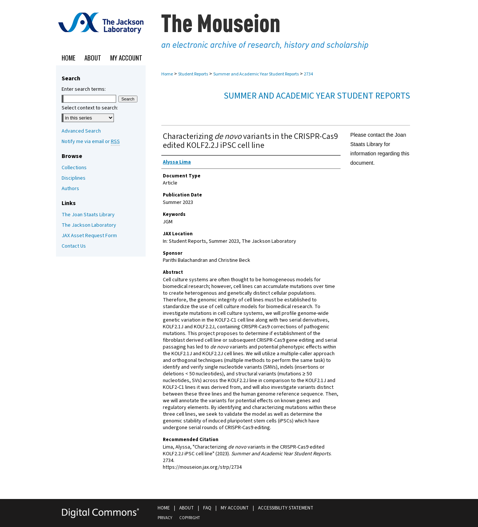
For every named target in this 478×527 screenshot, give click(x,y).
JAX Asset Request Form (89, 235)
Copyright (189, 518)
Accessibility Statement (285, 508)
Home (167, 74)
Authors (70, 188)
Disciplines (74, 178)
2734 (308, 74)
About (186, 508)
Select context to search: (90, 108)
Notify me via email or (91, 141)
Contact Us (74, 246)
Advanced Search (81, 131)
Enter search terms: (84, 89)
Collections (74, 167)
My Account (235, 508)
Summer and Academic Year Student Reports (256, 74)
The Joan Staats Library (88, 214)
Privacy (165, 518)
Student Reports (193, 74)
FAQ (207, 508)
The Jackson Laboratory (89, 225)
